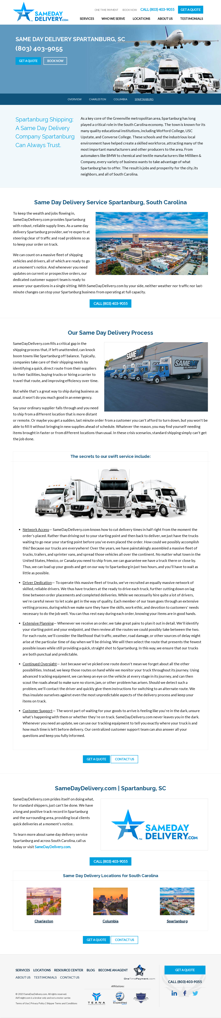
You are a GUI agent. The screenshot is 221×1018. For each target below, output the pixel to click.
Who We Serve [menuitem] (113, 18)
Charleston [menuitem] (97, 99)
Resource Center (65, 971)
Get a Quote (30, 61)
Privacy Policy (38, 1003)
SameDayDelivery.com (53, 847)
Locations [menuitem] (141, 18)
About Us (23, 978)
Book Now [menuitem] (130, 9)
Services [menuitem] (87, 18)
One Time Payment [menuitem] (106, 9)
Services (22, 971)
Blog (86, 971)
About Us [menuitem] (165, 18)
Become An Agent (108, 971)
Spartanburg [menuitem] (144, 99)
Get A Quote (191, 10)
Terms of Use (22, 1003)
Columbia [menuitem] (120, 99)
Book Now (59, 61)
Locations (40, 971)
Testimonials (44, 978)
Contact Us (67, 978)
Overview (74, 99)
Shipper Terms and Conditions (62, 1003)
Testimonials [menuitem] (191, 18)
